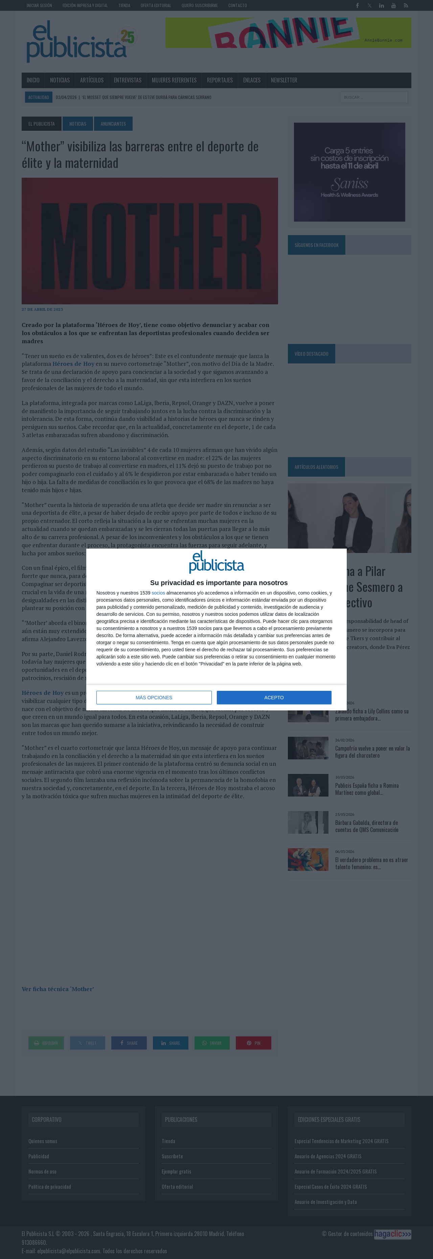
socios (158, 592)
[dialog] (216, 629)
